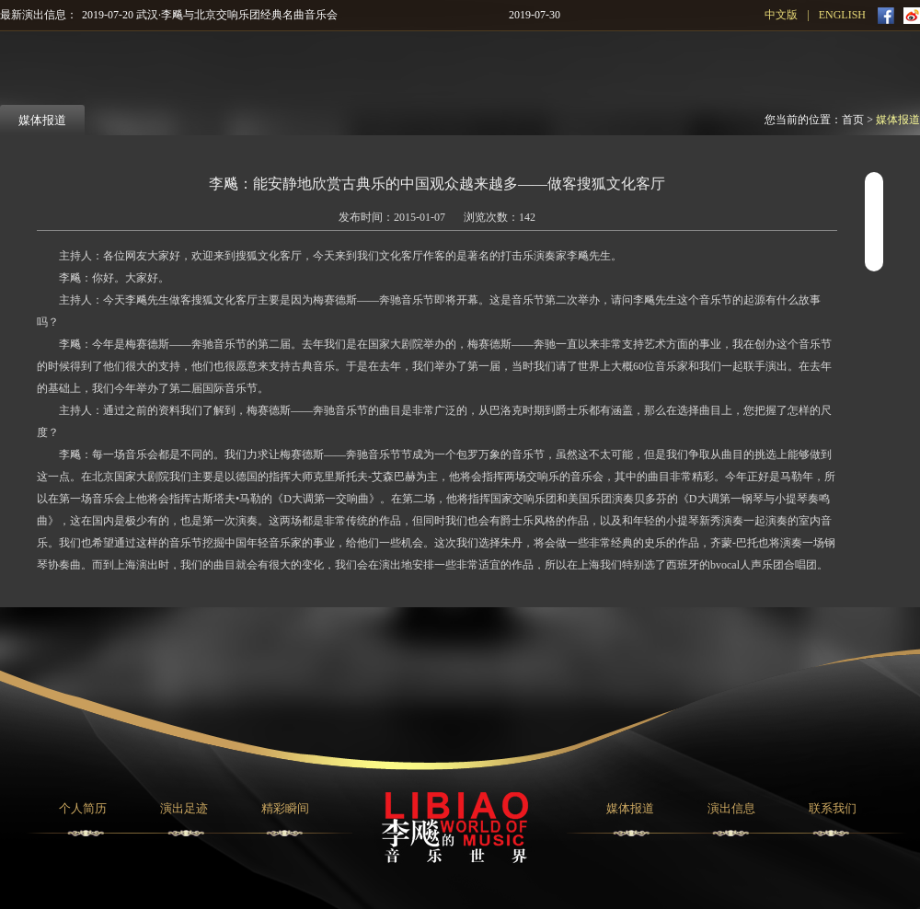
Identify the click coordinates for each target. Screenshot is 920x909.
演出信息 (731, 808)
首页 (853, 119)
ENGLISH (842, 14)
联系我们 (833, 808)
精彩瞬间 (285, 808)
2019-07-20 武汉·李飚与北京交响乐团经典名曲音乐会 (210, 14)
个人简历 (83, 808)
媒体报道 (898, 119)
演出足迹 (184, 808)
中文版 (781, 14)
